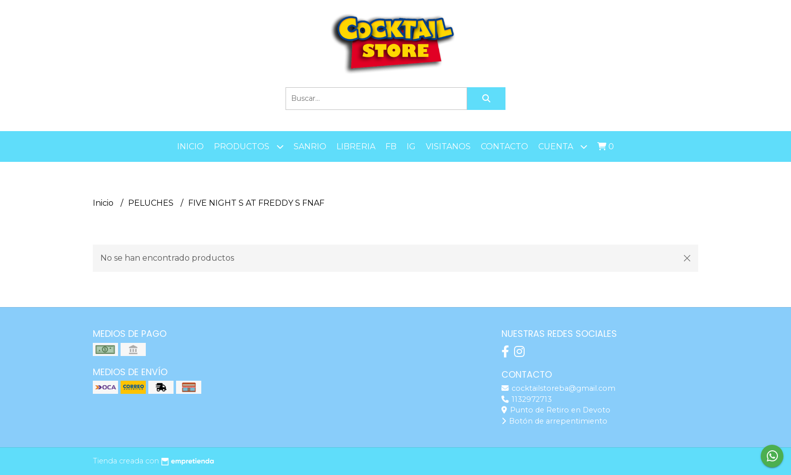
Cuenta (562, 146)
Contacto (504, 146)
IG (411, 146)
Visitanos (448, 146)
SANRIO (310, 146)
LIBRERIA (355, 146)
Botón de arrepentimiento (554, 421)
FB (391, 146)
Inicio (190, 146)
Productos (249, 146)
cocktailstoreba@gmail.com (558, 388)
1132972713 (526, 399)
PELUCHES (152, 203)
